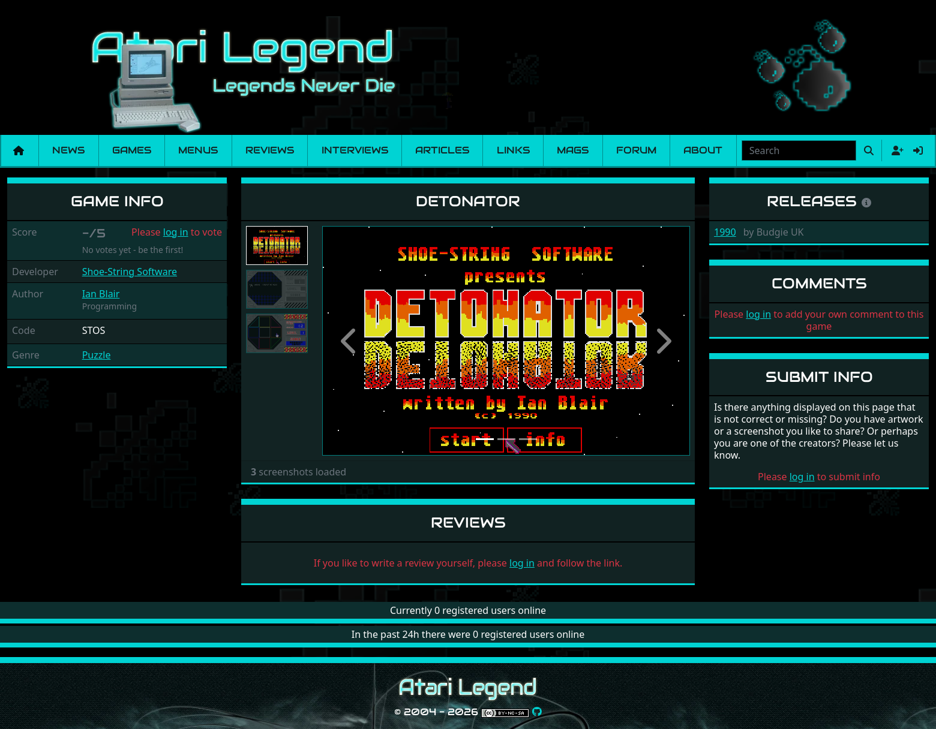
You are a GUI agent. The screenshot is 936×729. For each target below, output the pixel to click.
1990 (725, 232)
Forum (636, 150)
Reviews (269, 150)
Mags (573, 150)
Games (131, 150)
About (702, 150)
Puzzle (96, 355)
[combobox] (799, 150)
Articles (442, 150)
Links (513, 150)
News (68, 150)
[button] (349, 341)
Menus (198, 150)
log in (175, 232)
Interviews (355, 150)
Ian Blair (101, 293)
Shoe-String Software (129, 271)
